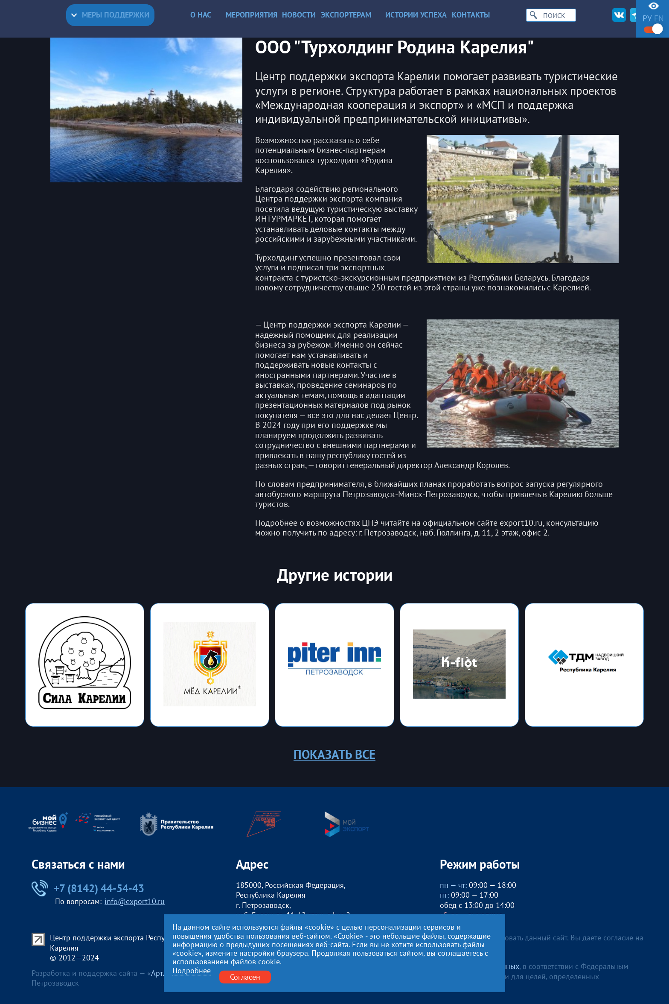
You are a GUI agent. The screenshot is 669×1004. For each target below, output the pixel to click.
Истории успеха (416, 15)
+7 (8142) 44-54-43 (88, 888)
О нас (205, 15)
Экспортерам (351, 15)
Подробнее (191, 970)
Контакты (471, 15)
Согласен (245, 977)
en (659, 19)
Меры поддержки (110, 15)
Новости (299, 15)
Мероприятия (251, 15)
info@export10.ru (135, 901)
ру (647, 19)
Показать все (334, 754)
